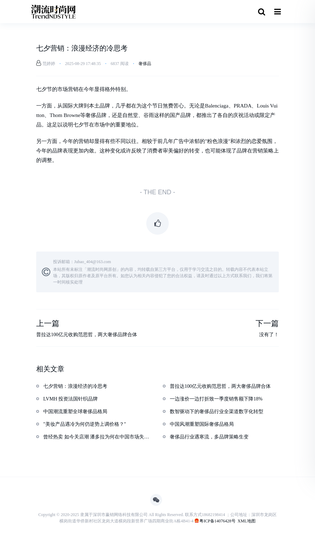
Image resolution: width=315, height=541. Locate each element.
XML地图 (247, 521)
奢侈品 (145, 63)
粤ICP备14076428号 (217, 521)
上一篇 (47, 323)
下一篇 (267, 323)
